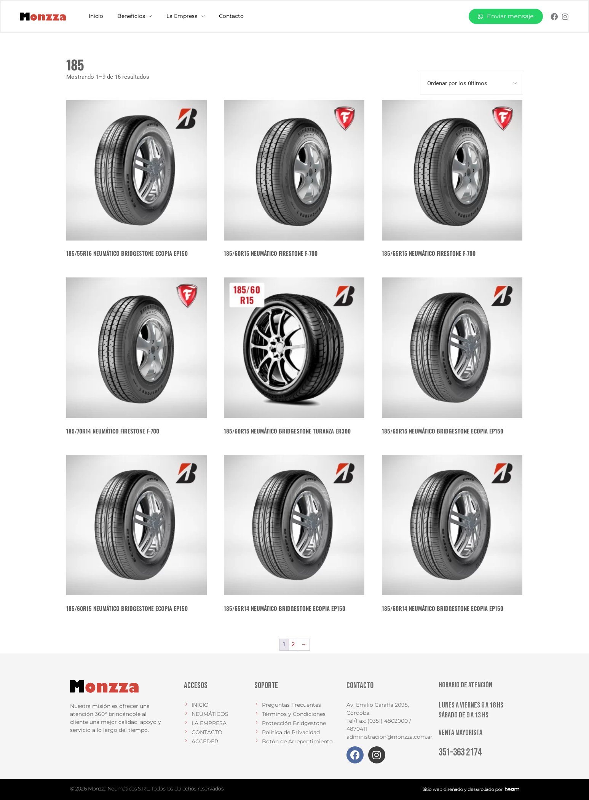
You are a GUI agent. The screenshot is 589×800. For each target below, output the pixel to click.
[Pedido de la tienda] (471, 83)
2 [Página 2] (293, 644)
